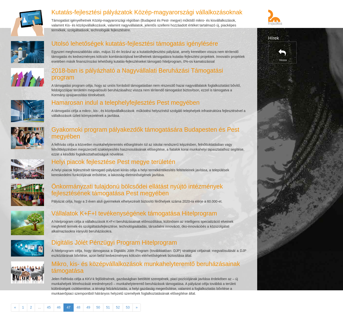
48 (78, 307)
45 (49, 307)
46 (59, 307)
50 (98, 307)
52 (118, 307)
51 (108, 307)
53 (128, 307)
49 (88, 307)
